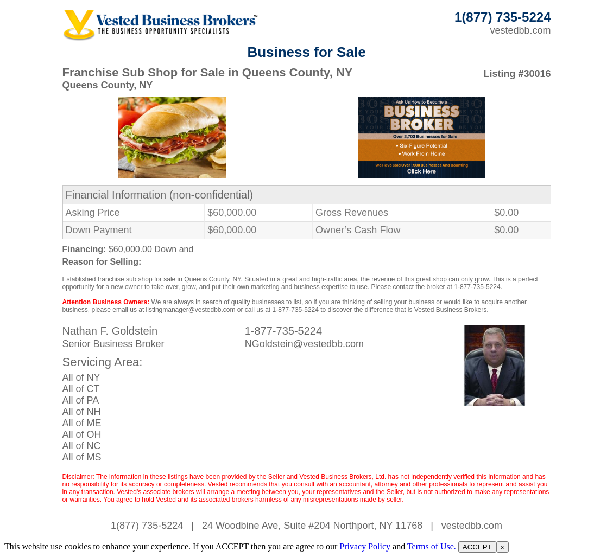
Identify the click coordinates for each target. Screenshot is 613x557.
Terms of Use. (431, 546)
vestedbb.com (520, 30)
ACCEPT (477, 547)
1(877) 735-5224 (147, 525)
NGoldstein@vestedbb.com (304, 343)
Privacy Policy (364, 546)
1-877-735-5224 (283, 331)
